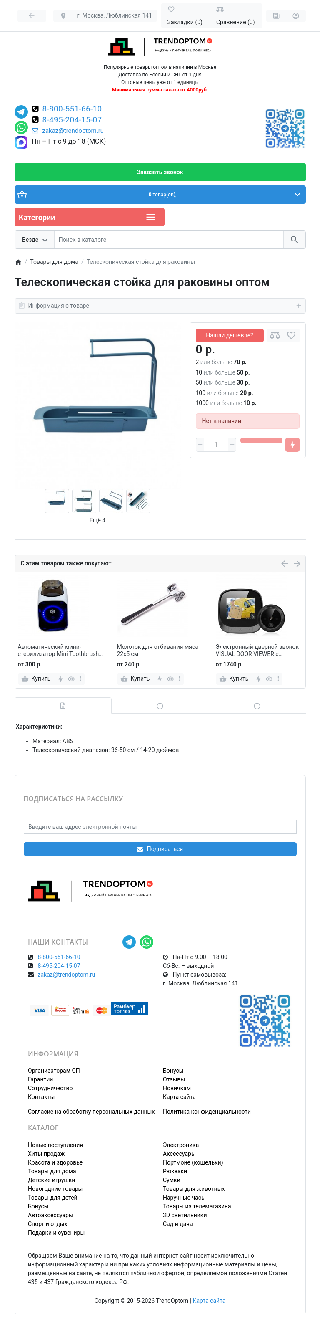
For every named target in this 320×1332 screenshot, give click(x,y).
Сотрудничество (50, 1088)
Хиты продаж (46, 1153)
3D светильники (185, 1215)
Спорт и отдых (48, 1224)
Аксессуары (179, 1153)
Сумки (171, 1180)
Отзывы (174, 1079)
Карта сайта (179, 1097)
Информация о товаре (160, 305)
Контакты (41, 1097)
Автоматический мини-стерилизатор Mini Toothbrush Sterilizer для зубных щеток (58, 650)
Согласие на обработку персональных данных (91, 1111)
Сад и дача (178, 1224)
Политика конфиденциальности (207, 1111)
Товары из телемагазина (197, 1206)
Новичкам (177, 1088)
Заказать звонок (160, 172)
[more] (80, 679)
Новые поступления (55, 1145)
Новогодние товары (55, 1188)
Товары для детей (53, 1197)
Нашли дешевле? (229, 335)
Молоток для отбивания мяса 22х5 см (157, 650)
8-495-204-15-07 (72, 120)
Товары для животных (194, 1188)
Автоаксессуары (50, 1215)
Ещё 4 (97, 520)
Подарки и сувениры (56, 1232)
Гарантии (40, 1079)
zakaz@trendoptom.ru (68, 130)
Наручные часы (184, 1197)
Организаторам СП (54, 1070)
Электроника (181, 1145)
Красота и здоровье (55, 1162)
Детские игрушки (51, 1180)
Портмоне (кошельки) (193, 1162)
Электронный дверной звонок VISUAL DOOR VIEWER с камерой (257, 650)
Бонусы (173, 1070)
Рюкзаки (175, 1171)
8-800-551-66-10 (72, 109)
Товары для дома (52, 1171)
